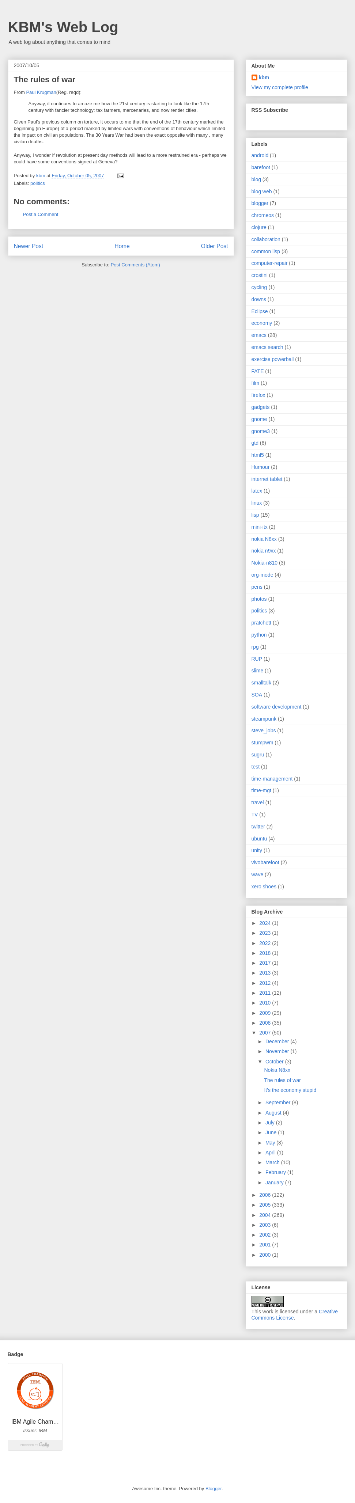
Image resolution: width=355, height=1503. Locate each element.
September (278, 1102)
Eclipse (260, 311)
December (277, 1041)
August (274, 1113)
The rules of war (282, 1080)
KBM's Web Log (63, 27)
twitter (258, 827)
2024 (265, 923)
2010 (265, 1003)
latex (257, 491)
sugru (258, 755)
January (275, 1182)
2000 (265, 1255)
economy (262, 323)
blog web (262, 191)
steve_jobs (264, 730)
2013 (265, 973)
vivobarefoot (265, 862)
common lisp (266, 251)
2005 (265, 1205)
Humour (261, 467)
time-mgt (261, 790)
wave (258, 874)
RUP (257, 659)
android (260, 155)
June (271, 1132)
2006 (265, 1195)
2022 (265, 943)
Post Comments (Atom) (135, 264)
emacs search (267, 347)
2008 (265, 1023)
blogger (260, 203)
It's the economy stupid (290, 1090)
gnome (259, 419)
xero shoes (264, 886)
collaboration (266, 239)
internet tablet (267, 479)
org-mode (262, 575)
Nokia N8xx (277, 1070)
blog (256, 179)
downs (259, 299)
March (273, 1162)
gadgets (261, 407)
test (256, 767)
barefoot (261, 167)
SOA (257, 695)
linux (257, 503)
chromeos (263, 215)
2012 (265, 983)
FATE (258, 371)
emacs (259, 335)
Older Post (214, 246)
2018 (265, 953)
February (276, 1172)
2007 (265, 1033)
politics (37, 183)
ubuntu (259, 839)
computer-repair (270, 263)
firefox (258, 395)
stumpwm (262, 742)
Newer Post (29, 246)
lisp (255, 515)
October (275, 1061)
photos (259, 599)
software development (277, 707)
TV (255, 814)
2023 (265, 933)
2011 (265, 993)
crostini (260, 275)
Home (122, 246)
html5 (258, 455)
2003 (265, 1225)
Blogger (213, 1488)
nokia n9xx (264, 551)
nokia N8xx (264, 539)
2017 (265, 963)
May (270, 1143)
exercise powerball (273, 359)
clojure (259, 227)
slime (258, 670)
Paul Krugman (41, 92)
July (270, 1123)
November (277, 1051)
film (256, 383)
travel (258, 802)
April (271, 1152)
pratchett (261, 623)
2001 (265, 1245)
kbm (264, 77)
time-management (272, 779)
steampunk (264, 719)
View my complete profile (280, 87)
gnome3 (261, 431)
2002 (265, 1235)
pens (257, 587)
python (259, 635)
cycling (259, 287)
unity (257, 850)
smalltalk (261, 683)
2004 (265, 1215)
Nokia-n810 (265, 563)
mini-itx (260, 527)
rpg (255, 647)
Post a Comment (40, 214)
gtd (255, 443)
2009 (265, 1013)
